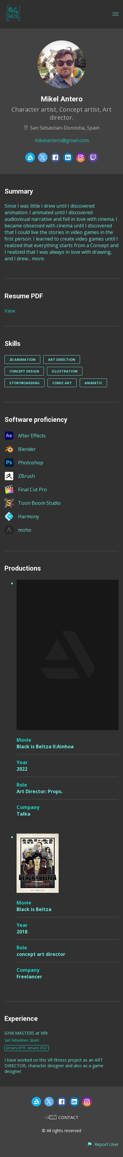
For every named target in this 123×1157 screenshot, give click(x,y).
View (10, 311)
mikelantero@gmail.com (62, 140)
